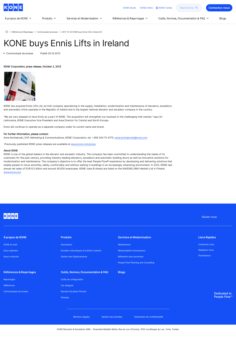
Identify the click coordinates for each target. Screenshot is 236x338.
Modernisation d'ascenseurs (131, 250)
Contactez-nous (206, 244)
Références (9, 285)
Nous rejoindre (11, 250)
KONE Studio (129, 7)
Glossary (65, 297)
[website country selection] (163, 8)
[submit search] (197, 8)
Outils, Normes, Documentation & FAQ (84, 272)
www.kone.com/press (83, 144)
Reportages (9, 279)
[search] (187, 8)
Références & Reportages (22, 32)
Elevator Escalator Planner (73, 291)
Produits (66, 237)
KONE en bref (10, 244)
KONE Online (146, 7)
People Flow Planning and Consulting (136, 262)
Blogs (121, 272)
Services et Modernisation (134, 237)
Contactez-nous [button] (219, 7)
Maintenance (124, 244)
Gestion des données (112, 316)
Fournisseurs (204, 255)
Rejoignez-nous (206, 250)
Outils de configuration (72, 279)
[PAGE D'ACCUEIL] (6, 31)
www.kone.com (12, 172)
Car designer (67, 285)
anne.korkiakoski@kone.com (131, 137)
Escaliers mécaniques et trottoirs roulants (81, 250)
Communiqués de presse (47, 32)
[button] (19, 18)
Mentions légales (81, 316)
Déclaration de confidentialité (148, 316)
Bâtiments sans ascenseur (131, 256)
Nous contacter (11, 256)
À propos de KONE (15, 237)
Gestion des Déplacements (74, 256)
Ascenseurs (66, 244)
